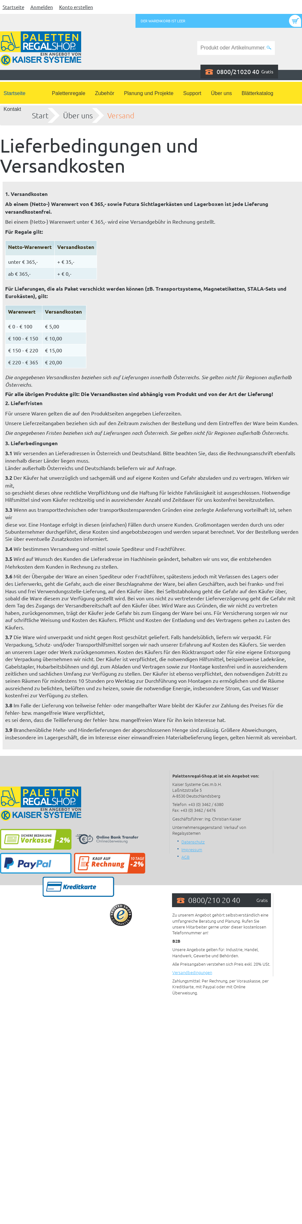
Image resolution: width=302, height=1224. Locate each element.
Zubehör (104, 93)
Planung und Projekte (148, 93)
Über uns (221, 93)
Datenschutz (193, 842)
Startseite (13, 7)
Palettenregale (68, 93)
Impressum (191, 849)
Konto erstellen (76, 7)
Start (40, 115)
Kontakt (12, 109)
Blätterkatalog (257, 93)
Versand (120, 115)
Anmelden (41, 7)
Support (192, 93)
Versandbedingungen (192, 972)
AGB (185, 857)
